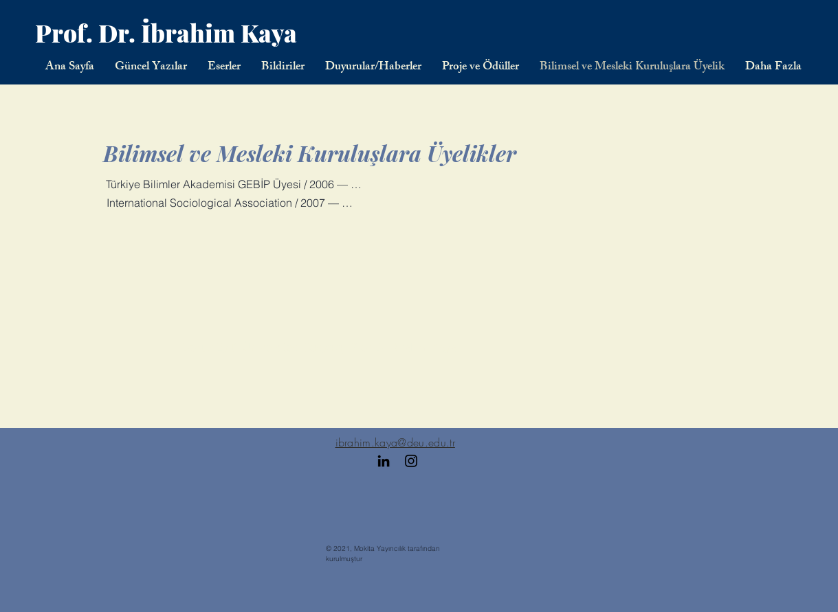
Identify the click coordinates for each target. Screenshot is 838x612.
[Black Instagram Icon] (411, 461)
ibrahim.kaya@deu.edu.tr (395, 442)
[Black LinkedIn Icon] (383, 461)
